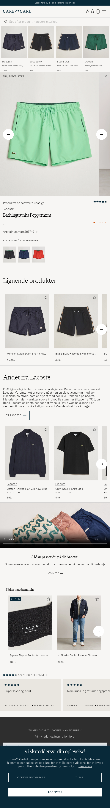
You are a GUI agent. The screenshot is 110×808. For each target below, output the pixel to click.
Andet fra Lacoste (27, 377)
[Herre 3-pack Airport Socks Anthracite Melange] (30, 622)
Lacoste (89, 62)
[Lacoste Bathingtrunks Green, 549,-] (96, 49)
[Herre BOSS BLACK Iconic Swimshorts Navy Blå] (69, 42)
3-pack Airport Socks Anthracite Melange (29, 655)
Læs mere (53, 573)
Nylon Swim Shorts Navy (12, 66)
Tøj (5, 76)
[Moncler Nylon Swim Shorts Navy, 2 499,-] (14, 49)
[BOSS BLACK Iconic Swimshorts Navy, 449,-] (69, 49)
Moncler (7, 62)
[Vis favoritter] (92, 11)
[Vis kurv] (98, 11)
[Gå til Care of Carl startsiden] (17, 11)
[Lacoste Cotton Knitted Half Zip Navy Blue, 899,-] (27, 462)
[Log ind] (87, 11)
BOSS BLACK (36, 62)
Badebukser (16, 76)
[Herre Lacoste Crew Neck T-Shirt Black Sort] (76, 453)
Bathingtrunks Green (93, 66)
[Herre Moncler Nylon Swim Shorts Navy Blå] (14, 42)
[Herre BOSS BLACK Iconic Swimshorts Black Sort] (41, 42)
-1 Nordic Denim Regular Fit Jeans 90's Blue (78, 655)
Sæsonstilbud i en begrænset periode (55, 2)
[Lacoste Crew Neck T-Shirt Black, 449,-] (76, 462)
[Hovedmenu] (104, 11)
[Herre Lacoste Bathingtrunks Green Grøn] (96, 42)
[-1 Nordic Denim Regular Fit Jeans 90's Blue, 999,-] (78, 629)
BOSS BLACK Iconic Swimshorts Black (74, 354)
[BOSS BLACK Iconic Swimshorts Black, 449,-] (41, 49)
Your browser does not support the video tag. (55, 525)
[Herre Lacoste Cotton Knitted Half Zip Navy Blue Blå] (27, 453)
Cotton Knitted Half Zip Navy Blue (27, 488)
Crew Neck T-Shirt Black (69, 488)
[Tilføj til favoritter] (45, 298)
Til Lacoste (16, 415)
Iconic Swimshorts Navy (67, 66)
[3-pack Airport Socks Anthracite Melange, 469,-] (30, 629)
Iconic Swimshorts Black (40, 66)
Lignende (29, 280)
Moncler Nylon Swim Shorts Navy (26, 353)
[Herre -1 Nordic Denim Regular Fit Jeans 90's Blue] (79, 622)
